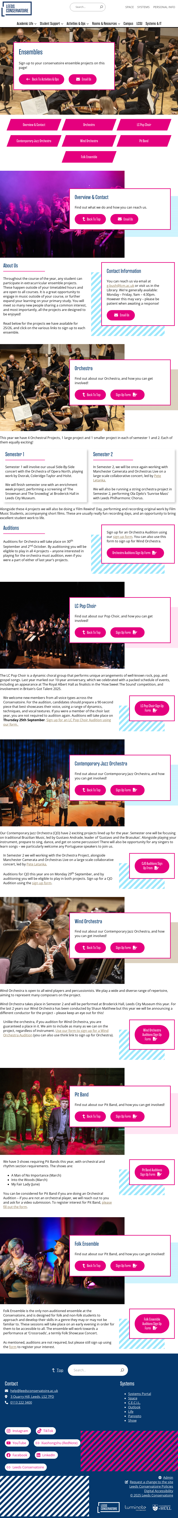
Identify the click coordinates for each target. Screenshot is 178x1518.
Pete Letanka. (37, 864)
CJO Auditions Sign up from (152, 866)
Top (56, 1370)
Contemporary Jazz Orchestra (34, 141)
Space (132, 1398)
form (13, 1347)
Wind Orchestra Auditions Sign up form (152, 1035)
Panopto (134, 1416)
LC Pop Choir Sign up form (152, 708)
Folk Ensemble (89, 157)
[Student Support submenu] (62, 23)
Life (130, 1411)
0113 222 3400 (21, 1402)
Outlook (134, 1407)
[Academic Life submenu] (35, 23)
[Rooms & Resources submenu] (119, 23)
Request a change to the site (151, 1482)
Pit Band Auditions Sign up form (151, 1172)
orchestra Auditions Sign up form (135, 552)
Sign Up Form (127, 1116)
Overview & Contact (34, 125)
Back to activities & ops (41, 79)
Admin (165, 1477)
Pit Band (144, 141)
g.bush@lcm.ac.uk (120, 285)
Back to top (90, 219)
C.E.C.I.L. (134, 1402)
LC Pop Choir (144, 125)
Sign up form (127, 395)
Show (132, 1420)
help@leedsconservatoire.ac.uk (34, 1391)
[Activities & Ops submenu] (87, 23)
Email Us (82, 79)
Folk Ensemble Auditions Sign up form (152, 1324)
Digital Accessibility (158, 1491)
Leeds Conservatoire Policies (151, 1486)
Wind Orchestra (89, 141)
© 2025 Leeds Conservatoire (151, 1495)
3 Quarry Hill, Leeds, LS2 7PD (32, 1396)
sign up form (122, 536)
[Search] (101, 7)
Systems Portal (139, 1394)
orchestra (89, 125)
